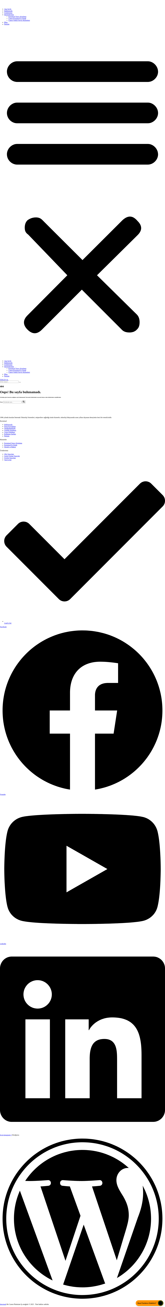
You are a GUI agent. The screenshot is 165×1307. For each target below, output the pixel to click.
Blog (5, 22)
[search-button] (20, 382)
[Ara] (23, 402)
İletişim (6, 24)
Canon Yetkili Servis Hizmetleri (19, 20)
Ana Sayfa (7, 9)
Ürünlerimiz (8, 13)
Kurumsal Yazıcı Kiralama (17, 17)
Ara (1, 402)
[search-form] (9, 382)
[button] (82, 192)
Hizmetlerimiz (9, 15)
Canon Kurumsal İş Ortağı (17, 18)
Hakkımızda (8, 11)
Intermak (3, 1304)
